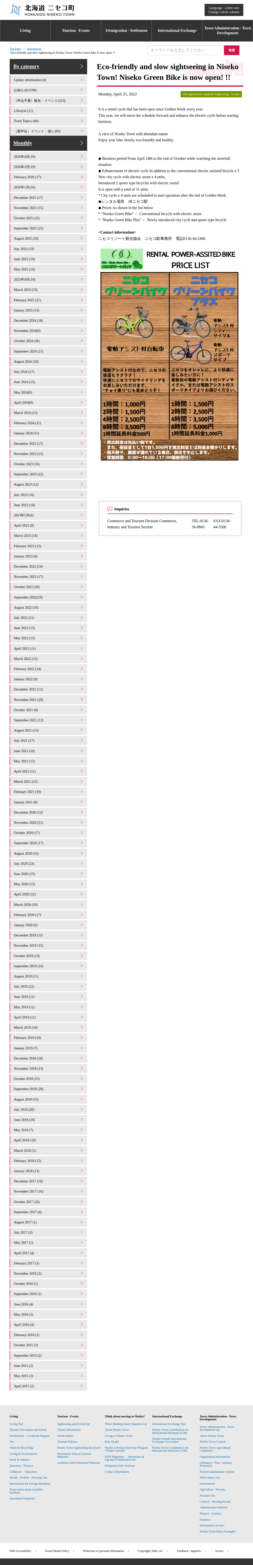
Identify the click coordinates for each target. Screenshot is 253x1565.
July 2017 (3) (49, 1204)
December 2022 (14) (49, 560)
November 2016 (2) (49, 1243)
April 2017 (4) (49, 1223)
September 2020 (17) (49, 827)
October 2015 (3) (49, 1313)
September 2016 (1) (49, 1263)
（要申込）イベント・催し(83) (49, 134)
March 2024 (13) (49, 411)
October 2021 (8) (49, 698)
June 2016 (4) (49, 1273)
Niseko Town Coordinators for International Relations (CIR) (170, 1397)
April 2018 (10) (49, 1114)
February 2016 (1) (49, 1303)
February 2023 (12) (49, 540)
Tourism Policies (67, 1407)
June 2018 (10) (49, 1095)
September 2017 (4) (49, 1184)
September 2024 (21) (49, 352)
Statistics (205, 1485)
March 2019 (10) (49, 1005)
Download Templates (23, 1464)
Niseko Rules (65, 1402)
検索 (234, 50)
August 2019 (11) (49, 956)
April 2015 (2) (49, 1352)
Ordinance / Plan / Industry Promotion (216, 1430)
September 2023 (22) (49, 471)
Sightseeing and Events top (73, 1390)
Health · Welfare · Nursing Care (28, 1443)
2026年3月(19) (49, 173)
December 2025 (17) (49, 203)
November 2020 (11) (49, 807)
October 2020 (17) (49, 817)
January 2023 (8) (49, 550)
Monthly (49, 148)
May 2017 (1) (49, 1214)
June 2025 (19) (49, 263)
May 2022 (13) (49, 629)
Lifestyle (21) (49, 114)
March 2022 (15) (49, 649)
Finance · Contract (211, 1479)
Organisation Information (215, 1422)
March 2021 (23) (49, 768)
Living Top (16, 1390)
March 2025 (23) (49, 292)
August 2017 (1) (49, 1194)
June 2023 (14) (49, 500)
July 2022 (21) (49, 609)
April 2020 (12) (49, 877)
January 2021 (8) (49, 788)
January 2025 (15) (49, 312)
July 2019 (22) (49, 966)
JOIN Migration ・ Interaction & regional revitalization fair (124, 1424)
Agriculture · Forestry (213, 1455)
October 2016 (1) (49, 1253)
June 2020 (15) (49, 857)
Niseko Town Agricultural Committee (215, 1415)
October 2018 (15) (49, 1055)
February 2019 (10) (49, 1015)
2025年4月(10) (49, 282)
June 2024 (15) (49, 381)
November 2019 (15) (49, 926)
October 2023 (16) (49, 461)
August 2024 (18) (49, 362)
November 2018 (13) (49, 1045)
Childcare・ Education (23, 1437)
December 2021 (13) (49, 679)
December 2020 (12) (49, 797)
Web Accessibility (23, 1517)
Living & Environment (23, 1420)
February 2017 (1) (49, 1233)
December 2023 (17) (49, 441)
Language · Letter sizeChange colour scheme (223, 10)
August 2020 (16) (49, 837)
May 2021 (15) (49, 748)
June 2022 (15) (49, 619)
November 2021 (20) (49, 689)
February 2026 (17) (49, 183)
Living (25, 30)
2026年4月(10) (49, 163)
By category (49, 69)
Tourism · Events (76, 30)
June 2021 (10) (49, 738)
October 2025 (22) (49, 223)
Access (222, 1517)
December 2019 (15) (49, 916)
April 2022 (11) (49, 639)
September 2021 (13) (49, 708)
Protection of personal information (106, 1517)
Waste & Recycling (21, 1413)
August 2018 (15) (49, 1075)
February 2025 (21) (49, 302)
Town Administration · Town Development (227, 30)
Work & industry (20, 1425)
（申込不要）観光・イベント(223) (49, 104)
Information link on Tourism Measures (74, 1421)
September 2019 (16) (49, 946)
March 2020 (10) (49, 887)
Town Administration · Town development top (217, 1394)
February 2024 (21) (49, 421)
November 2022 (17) (49, 570)
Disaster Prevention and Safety (28, 1395)
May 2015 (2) (49, 1342)
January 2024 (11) (49, 431)
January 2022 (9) (49, 669)
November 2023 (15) (49, 451)
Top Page (15, 48)
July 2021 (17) (49, 728)
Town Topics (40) (49, 124)
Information (34, 48)
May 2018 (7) (49, 1104)
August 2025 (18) (49, 243)
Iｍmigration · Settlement (126, 30)
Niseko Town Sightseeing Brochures (79, 1413)
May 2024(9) (49, 391)
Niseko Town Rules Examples (218, 1497)
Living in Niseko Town (118, 1402)
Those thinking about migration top (126, 1390)
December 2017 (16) (49, 1154)
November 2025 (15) (49, 213)
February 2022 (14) (49, 659)
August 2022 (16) (49, 599)
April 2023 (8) (49, 520)
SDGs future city (210, 1443)
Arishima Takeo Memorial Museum (78, 1428)
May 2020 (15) (49, 867)
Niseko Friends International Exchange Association (169, 1406)
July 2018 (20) (49, 1085)
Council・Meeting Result (215, 1467)
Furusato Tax (207, 1461)
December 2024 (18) (49, 322)
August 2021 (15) (49, 718)
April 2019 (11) (49, 995)
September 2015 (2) (49, 1323)
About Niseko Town (117, 1395)
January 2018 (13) (49, 1144)
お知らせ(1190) (49, 94)
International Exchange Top (168, 1390)
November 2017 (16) (49, 1164)
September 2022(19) (49, 590)
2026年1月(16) (49, 193)
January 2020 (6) (49, 906)
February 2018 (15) (49, 1134)
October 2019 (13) (49, 936)
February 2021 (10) (49, 778)
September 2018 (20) (49, 1065)
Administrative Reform (214, 1473)
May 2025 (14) (49, 272)
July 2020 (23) (49, 847)
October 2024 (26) (49, 342)
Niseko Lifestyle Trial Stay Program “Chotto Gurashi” (126, 1415)
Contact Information (117, 1437)
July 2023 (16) (49, 490)
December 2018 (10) (49, 1035)
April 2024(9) (49, 401)
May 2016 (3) (49, 1283)
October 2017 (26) (49, 1174)
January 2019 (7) (49, 1025)
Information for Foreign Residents (30, 1449)
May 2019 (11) (49, 986)
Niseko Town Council (213, 1407)
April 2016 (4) (49, 1293)
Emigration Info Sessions (120, 1431)
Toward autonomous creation (217, 1437)
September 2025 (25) (49, 233)
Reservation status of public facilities (26, 1457)
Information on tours (212, 1491)
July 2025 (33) (49, 253)
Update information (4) (49, 84)
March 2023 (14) (49, 530)
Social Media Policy (60, 1517)
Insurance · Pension (21, 1431)
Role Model (112, 1407)
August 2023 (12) (49, 481)
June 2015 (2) (49, 1332)
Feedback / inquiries (192, 1517)
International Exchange (177, 30)
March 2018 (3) (49, 1124)
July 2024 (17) (49, 372)
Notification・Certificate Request (30, 1402)
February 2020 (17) (49, 896)
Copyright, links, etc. (153, 1517)
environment (207, 1449)
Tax (12, 1407)
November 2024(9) (49, 332)
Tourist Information (69, 1395)
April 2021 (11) (49, 758)
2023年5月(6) (49, 510)
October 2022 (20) (49, 580)
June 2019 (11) (49, 976)
